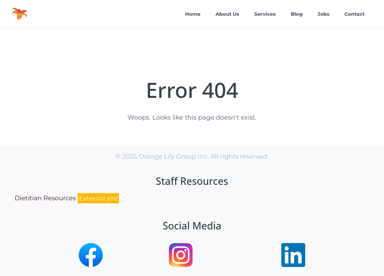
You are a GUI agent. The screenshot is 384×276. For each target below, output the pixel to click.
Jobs (324, 14)
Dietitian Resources (67, 198)
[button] (91, 264)
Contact (355, 14)
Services (265, 14)
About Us (227, 14)
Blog (297, 14)
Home (193, 14)
